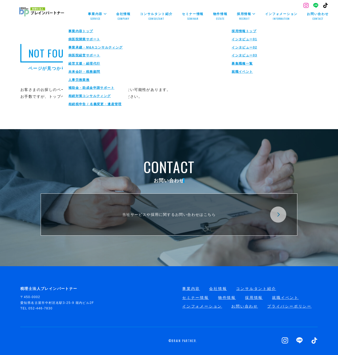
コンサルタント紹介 (256, 288)
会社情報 (218, 288)
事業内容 (191, 288)
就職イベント (285, 297)
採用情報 (254, 297)
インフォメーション (202, 306)
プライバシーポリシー (289, 306)
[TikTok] (325, 6)
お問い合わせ (244, 306)
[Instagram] (306, 6)
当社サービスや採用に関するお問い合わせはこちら (204, 215)
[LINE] (316, 6)
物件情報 (227, 297)
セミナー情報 (195, 297)
